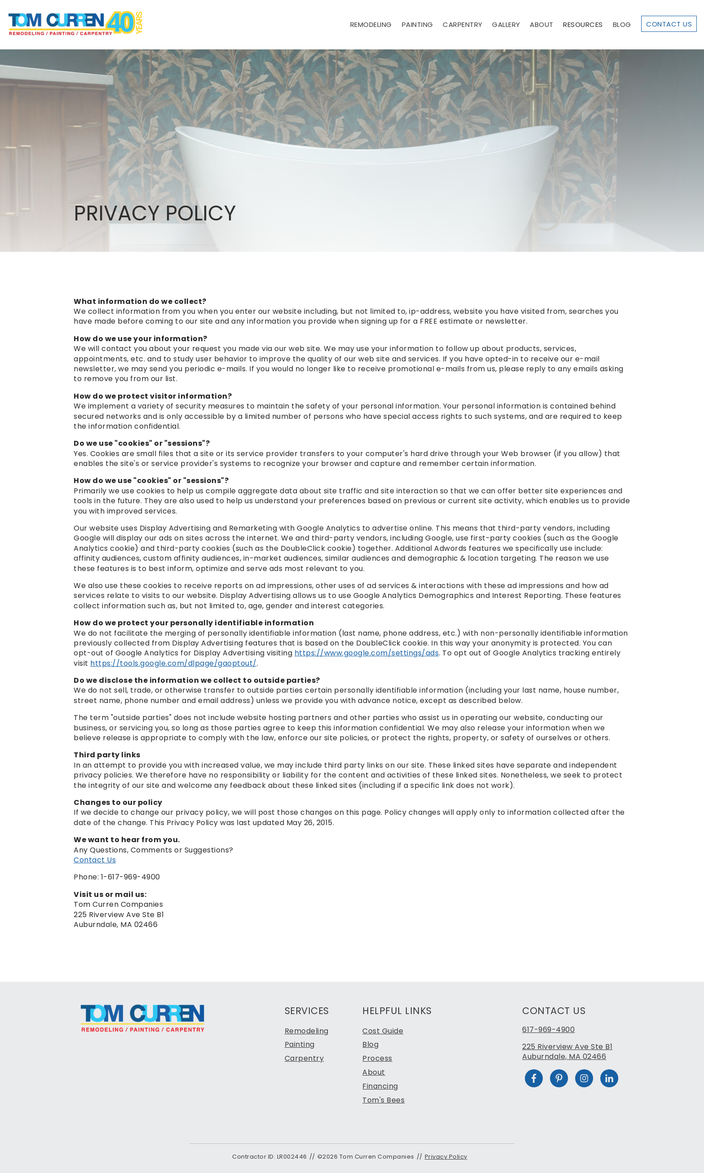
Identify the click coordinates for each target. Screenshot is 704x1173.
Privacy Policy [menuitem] (446, 1156)
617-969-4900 (548, 1029)
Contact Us (669, 24)
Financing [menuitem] (380, 1086)
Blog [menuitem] (370, 1044)
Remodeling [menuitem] (307, 1031)
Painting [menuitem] (300, 1044)
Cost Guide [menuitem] (382, 1031)
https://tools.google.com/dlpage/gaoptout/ (173, 663)
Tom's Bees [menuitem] (383, 1100)
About (542, 24)
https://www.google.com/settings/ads (367, 653)
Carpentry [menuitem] (304, 1058)
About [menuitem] (373, 1072)
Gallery (506, 24)
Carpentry (463, 24)
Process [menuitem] (377, 1058)
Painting (417, 24)
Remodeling (371, 24)
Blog (622, 24)
